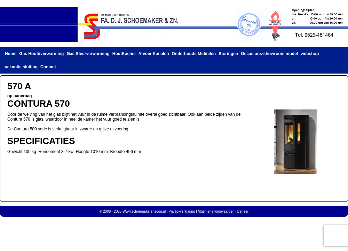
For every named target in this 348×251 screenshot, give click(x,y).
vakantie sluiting (21, 66)
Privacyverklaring (181, 211)
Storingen (228, 53)
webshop (310, 53)
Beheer (242, 211)
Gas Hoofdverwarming (41, 53)
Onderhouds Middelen (194, 53)
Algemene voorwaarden (216, 211)
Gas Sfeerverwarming (87, 53)
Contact (48, 66)
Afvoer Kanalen (153, 53)
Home (10, 53)
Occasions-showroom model (269, 53)
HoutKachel (124, 53)
